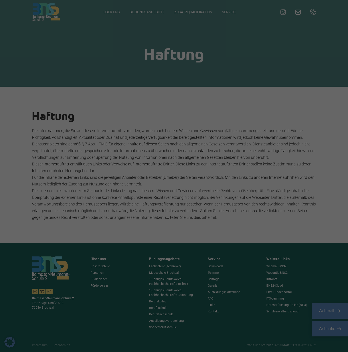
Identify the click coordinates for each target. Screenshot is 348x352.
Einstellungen (109, 184)
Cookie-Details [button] (154, 230)
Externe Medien (193, 147)
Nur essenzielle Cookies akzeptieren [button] (174, 207)
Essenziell (189, 125)
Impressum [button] (195, 230)
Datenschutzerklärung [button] (176, 230)
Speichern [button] (216, 194)
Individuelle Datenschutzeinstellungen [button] (174, 220)
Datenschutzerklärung (107, 179)
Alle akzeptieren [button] (131, 194)
